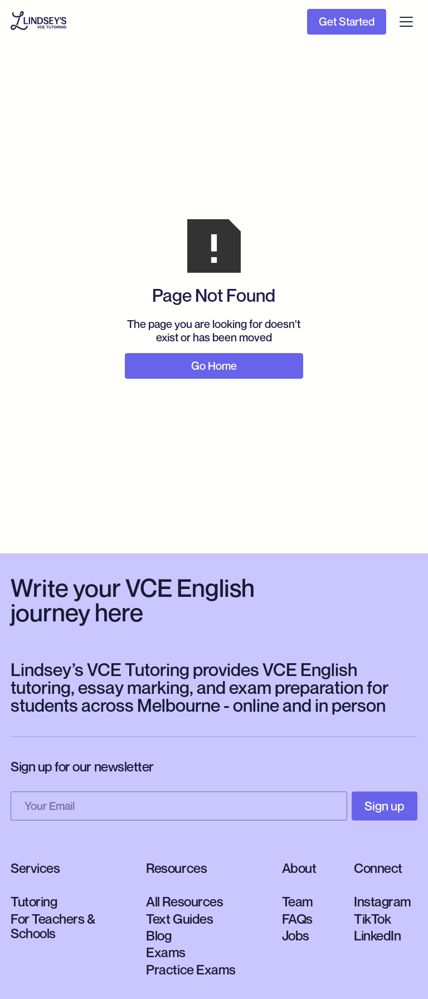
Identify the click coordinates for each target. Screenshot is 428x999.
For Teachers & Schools (53, 926)
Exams (166, 952)
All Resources (184, 901)
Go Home (214, 366)
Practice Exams (190, 969)
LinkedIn (377, 935)
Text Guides (179, 918)
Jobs (295, 935)
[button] (406, 22)
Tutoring (34, 901)
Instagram (382, 901)
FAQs (297, 918)
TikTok (372, 918)
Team (297, 901)
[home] (38, 22)
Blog (158, 935)
